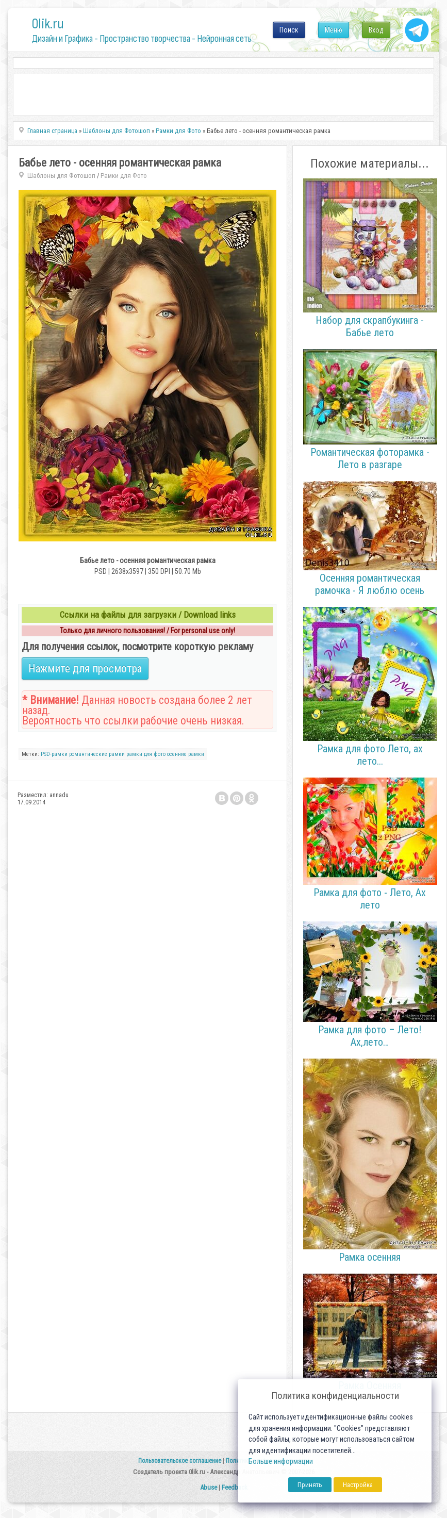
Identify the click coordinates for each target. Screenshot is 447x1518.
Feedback (234, 1487)
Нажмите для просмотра (85, 668)
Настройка (358, 1485)
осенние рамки (185, 754)
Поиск (289, 30)
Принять (309, 1485)
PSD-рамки (54, 754)
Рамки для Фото (124, 175)
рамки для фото (145, 754)
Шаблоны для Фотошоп (61, 175)
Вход (376, 30)
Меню (333, 30)
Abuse (208, 1487)
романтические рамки (97, 754)
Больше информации (281, 1461)
